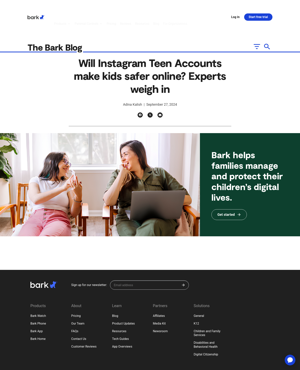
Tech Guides (120, 318)
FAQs (74, 310)
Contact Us (78, 318)
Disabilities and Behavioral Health (206, 323)
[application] (290, 360)
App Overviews (122, 325)
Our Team (77, 302)
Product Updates (123, 302)
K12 (196, 302)
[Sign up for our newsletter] (149, 264)
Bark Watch (38, 295)
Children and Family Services (207, 312)
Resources (119, 310)
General (199, 295)
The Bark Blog (56, 26)
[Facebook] (140, 93)
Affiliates (159, 295)
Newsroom (160, 310)
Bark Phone (38, 302)
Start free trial (258, 6)
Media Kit (159, 302)
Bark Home (38, 318)
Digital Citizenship (206, 333)
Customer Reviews (83, 325)
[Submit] (183, 264)
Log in (235, 6)
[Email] (160, 93)
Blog (115, 295)
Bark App (36, 310)
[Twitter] (150, 93)
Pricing (76, 295)
